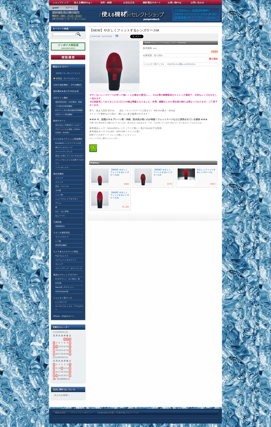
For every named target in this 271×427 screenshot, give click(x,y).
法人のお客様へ (62, 395)
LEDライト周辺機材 (63, 114)
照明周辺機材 (61, 245)
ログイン (70, 7)
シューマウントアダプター (66, 199)
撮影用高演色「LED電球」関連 (68, 102)
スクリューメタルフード (65, 260)
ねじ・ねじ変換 (62, 211)
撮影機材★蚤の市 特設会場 (66, 91)
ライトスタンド (62, 237)
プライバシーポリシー (82, 412)
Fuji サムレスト (62, 256)
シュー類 (59, 195)
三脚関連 (57, 222)
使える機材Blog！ (83, 2)
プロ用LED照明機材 (63, 106)
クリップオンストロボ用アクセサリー (69, 161)
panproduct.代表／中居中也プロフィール (118, 412)
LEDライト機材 (60, 98)
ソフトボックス (62, 167)
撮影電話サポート (152, 2)
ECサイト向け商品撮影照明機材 (69, 110)
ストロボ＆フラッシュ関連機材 (67, 139)
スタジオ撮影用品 (61, 232)
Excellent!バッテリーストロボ (68, 143)
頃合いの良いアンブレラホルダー (69, 156)
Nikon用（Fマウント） (65, 287)
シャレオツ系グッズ (153, 64)
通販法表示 (60, 412)
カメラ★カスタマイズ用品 (65, 251)
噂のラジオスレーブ (63, 147)
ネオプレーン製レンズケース (180, 64)
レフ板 (58, 241)
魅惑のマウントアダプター (65, 275)
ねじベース (60, 216)
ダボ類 (58, 190)
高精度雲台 (60, 226)
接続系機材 (58, 174)
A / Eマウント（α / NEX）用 (67, 279)
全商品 (59, 78)
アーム (58, 203)
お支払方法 (128, 2)
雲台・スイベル (62, 186)
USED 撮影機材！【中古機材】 (67, 85)
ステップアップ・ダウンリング (68, 268)
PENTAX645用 (61, 291)
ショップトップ (60, 2)
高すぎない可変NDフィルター (68, 125)
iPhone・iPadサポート (63, 316)
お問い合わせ (197, 2)
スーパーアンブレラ (63, 152)
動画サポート (59, 121)
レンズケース (61, 302)
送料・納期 (106, 2)
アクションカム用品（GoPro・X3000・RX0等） (68, 131)
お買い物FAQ (174, 2)
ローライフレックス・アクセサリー (69, 308)
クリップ (59, 182)
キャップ (59, 264)
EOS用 (58, 283)
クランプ (59, 178)
